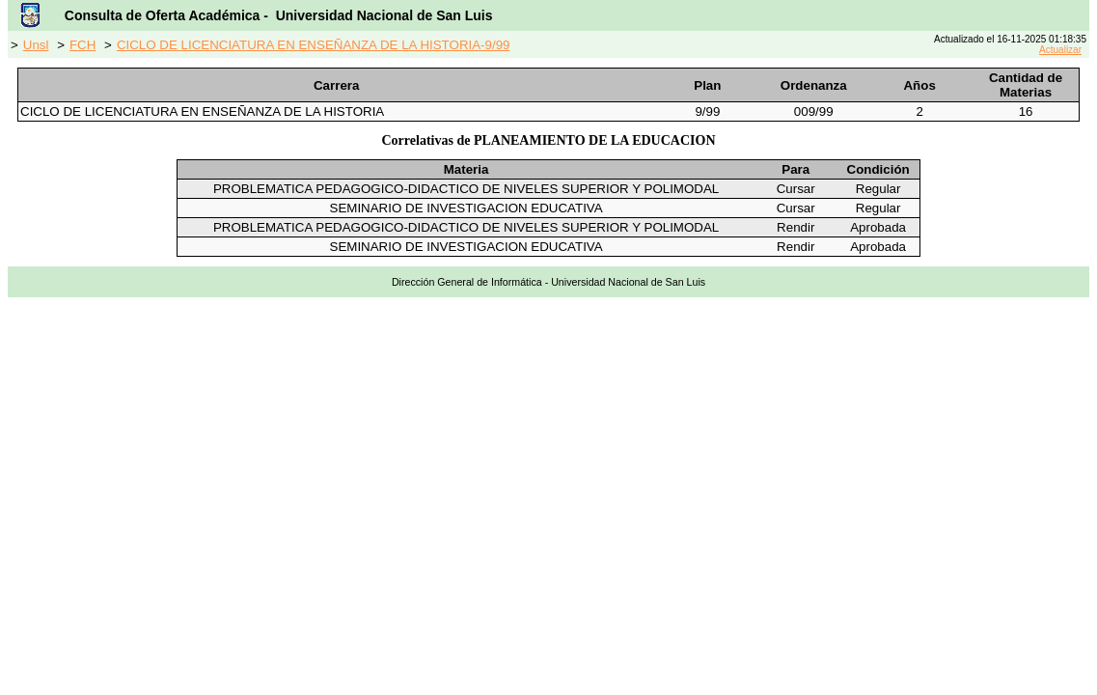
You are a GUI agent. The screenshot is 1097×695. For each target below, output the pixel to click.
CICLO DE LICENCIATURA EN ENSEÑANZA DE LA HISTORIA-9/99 (313, 45)
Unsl (36, 45)
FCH (82, 45)
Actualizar (1060, 49)
